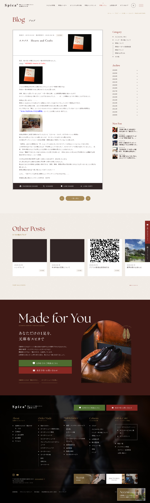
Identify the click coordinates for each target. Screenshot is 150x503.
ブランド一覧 (96, 445)
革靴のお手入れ (120, 53)
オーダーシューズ (46, 435)
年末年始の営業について (61, 267)
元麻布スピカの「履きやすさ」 (29, 380)
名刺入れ (43, 461)
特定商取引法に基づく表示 (49, 492)
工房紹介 (18, 431)
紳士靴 (68, 429)
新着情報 (15, 492)
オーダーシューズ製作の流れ (50, 429)
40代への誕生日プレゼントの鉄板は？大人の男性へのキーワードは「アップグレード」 (127, 145)
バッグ (68, 435)
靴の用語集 (95, 442)
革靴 (93, 449)
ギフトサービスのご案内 (127, 432)
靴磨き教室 (70, 451)
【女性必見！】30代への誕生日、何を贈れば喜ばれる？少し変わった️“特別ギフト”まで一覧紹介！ (128, 152)
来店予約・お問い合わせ (45, 370)
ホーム (109, 13)
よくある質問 (19, 435)
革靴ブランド (119, 50)
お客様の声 (95, 439)
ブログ (116, 13)
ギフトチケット (125, 436)
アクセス (18, 441)
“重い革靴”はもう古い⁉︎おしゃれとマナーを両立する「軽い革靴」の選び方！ (128, 158)
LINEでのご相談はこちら (45, 363)
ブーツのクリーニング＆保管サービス (75, 440)
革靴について (119, 43)
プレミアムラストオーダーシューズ (50, 443)
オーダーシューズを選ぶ (49, 380)
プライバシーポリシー (26, 492)
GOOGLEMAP (40, 479)
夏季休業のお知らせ (134, 267)
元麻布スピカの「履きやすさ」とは (23, 427)
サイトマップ (62, 492)
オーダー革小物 (46, 454)
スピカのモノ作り (121, 37)
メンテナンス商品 (123, 447)
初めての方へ (45, 425)
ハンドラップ (19, 267)
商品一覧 (120, 443)
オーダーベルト (46, 451)
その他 (123, 13)
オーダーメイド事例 (47, 432)
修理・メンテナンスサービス (75, 425)
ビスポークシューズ (47, 448)
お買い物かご (122, 453)
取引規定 (36, 492)
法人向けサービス (72, 454)
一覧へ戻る (75, 198)
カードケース (45, 464)
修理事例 (69, 448)
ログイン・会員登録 (124, 450)
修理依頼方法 (70, 445)
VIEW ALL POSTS (19, 285)
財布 (42, 458)
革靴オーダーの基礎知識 (123, 46)
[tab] (131, 285)
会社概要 (18, 438)
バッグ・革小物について (123, 40)
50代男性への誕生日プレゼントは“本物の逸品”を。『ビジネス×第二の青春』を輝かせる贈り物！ (128, 139)
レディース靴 (70, 432)
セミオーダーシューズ (48, 439)
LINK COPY (87, 186)
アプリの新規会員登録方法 (99, 267)
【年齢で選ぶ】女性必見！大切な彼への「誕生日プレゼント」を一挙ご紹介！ (127, 131)
